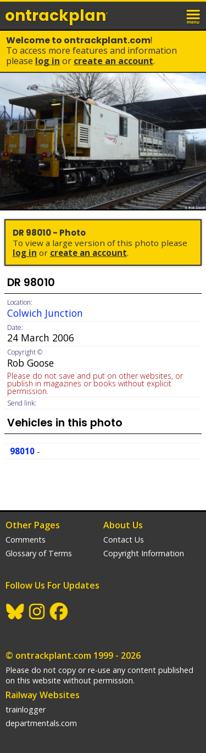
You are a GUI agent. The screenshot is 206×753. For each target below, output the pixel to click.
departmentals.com (41, 723)
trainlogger (25, 709)
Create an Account (113, 61)
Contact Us (123, 539)
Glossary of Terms (38, 553)
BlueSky (15, 611)
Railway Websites (42, 695)
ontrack (56, 15)
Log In (47, 61)
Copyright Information (143, 553)
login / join (170, 15)
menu (194, 15)
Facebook (59, 611)
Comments (25, 539)
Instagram (37, 611)
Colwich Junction (45, 313)
